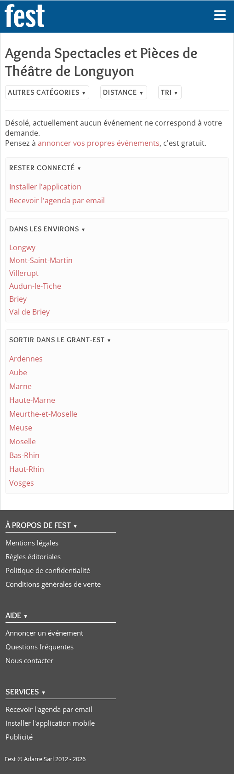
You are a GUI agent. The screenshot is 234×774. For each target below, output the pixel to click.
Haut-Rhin (26, 469)
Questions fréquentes (40, 646)
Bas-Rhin (24, 455)
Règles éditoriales (33, 556)
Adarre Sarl (39, 759)
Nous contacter (29, 660)
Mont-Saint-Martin (41, 260)
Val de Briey (29, 312)
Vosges (21, 483)
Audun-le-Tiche (35, 286)
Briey (18, 299)
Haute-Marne (32, 400)
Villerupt (24, 273)
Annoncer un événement (44, 632)
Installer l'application (45, 187)
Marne (20, 386)
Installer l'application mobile (50, 723)
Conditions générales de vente (53, 584)
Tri (170, 92)
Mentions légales (32, 542)
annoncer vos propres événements (99, 143)
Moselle (22, 441)
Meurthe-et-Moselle (43, 414)
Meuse (20, 428)
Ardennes (26, 359)
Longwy (22, 247)
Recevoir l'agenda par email (57, 200)
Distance (123, 92)
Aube (18, 372)
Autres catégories (47, 92)
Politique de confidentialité (48, 570)
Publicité (19, 736)
